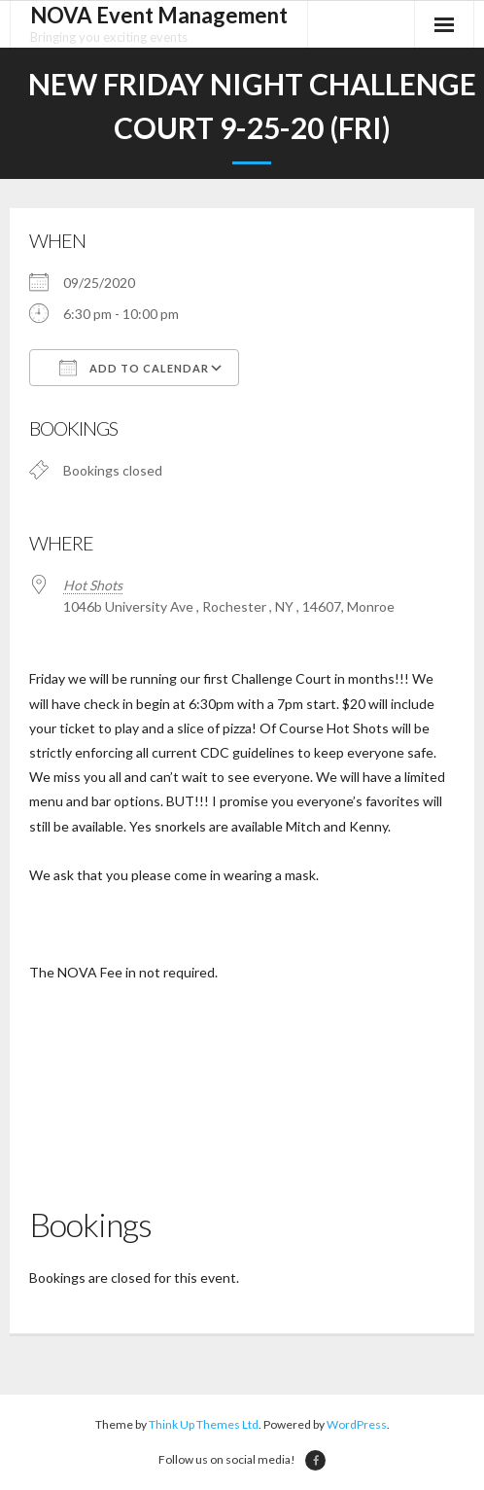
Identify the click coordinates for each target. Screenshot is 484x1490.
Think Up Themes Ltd (204, 1424)
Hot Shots (92, 585)
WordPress (357, 1424)
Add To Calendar (134, 367)
